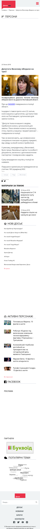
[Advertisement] (20, 41)
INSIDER (11, 104)
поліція (6, 175)
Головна (4, 10)
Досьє (20, 507)
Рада (13, 175)
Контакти (19, 519)
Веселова (23, 175)
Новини (19, 511)
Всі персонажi (8, 377)
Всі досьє (7, 268)
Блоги (19, 515)
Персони (11, 10)
